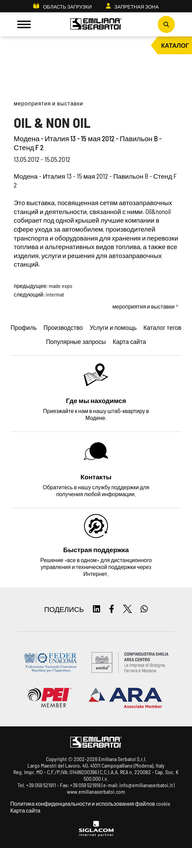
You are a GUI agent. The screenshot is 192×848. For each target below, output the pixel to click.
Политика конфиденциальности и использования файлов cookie (90, 803)
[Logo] (96, 24)
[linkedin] (96, 609)
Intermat (55, 294)
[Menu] (24, 24)
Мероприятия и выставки (48, 103)
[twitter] (127, 609)
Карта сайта (25, 810)
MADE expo (60, 285)
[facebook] (111, 609)
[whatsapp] (144, 609)
